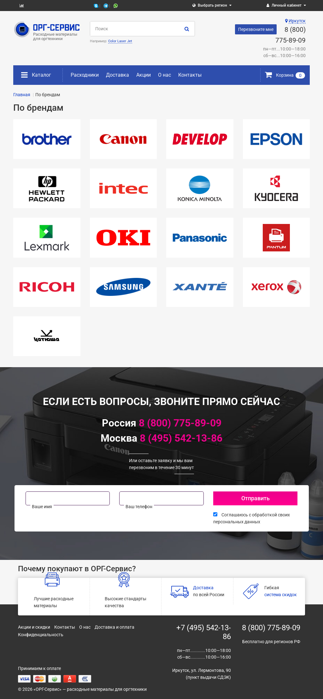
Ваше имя (42, 506)
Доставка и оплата (114, 627)
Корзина (285, 75)
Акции (143, 75)
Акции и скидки (34, 627)
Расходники (85, 75)
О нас (164, 75)
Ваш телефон (139, 506)
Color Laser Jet (120, 41)
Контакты (190, 75)
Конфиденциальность (40, 634)
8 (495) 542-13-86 (181, 438)
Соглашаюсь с (251, 518)
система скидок (280, 594)
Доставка (117, 75)
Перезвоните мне (255, 29)
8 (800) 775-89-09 (180, 423)
